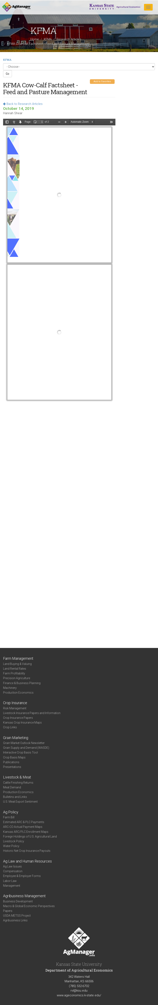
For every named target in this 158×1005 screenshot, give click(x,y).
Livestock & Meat (17, 777)
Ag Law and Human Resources (27, 861)
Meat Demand (12, 787)
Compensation (12, 871)
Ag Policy (10, 812)
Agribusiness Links (15, 920)
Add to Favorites (102, 81)
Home (34, 39)
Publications (11, 762)
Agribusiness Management (24, 896)
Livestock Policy (13, 841)
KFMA (48, 39)
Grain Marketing (15, 738)
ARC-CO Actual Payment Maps (22, 826)
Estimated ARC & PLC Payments (23, 822)
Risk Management (14, 708)
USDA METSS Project (17, 915)
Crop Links (10, 727)
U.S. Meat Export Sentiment (20, 801)
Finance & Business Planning (22, 683)
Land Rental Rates (14, 668)
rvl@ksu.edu (79, 990)
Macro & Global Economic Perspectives (29, 906)
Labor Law (10, 881)
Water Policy (11, 846)
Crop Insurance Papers (18, 717)
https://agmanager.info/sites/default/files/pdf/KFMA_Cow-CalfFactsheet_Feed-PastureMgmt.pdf (59, 377)
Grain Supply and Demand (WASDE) (26, 747)
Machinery (10, 687)
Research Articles (69, 39)
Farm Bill (8, 817)
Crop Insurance (15, 703)
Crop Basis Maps (14, 757)
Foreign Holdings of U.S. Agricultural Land (30, 836)
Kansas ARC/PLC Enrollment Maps (25, 831)
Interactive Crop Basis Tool (20, 752)
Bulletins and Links (15, 797)
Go (7, 73)
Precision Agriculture (16, 678)
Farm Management (18, 658)
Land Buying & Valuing (17, 664)
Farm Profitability (14, 673)
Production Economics (18, 692)
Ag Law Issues (12, 866)
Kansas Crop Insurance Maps (22, 722)
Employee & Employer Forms (22, 876)
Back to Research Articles (23, 104)
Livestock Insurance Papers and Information (31, 713)
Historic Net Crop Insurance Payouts (26, 850)
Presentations (12, 767)
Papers (7, 910)
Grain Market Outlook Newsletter (24, 743)
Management (11, 885)
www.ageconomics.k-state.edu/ (79, 995)
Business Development (18, 901)
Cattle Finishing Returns (18, 782)
